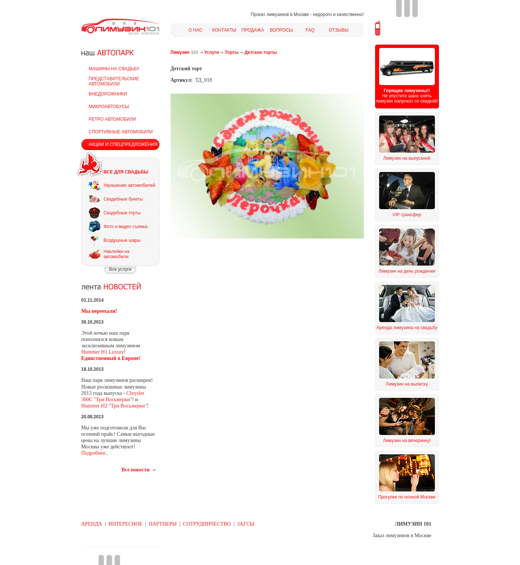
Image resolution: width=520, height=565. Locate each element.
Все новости (136, 470)
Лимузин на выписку (407, 384)
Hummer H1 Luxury (102, 352)
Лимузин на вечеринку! (407, 440)
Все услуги (120, 269)
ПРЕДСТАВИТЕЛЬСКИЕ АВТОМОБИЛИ (114, 81)
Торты (232, 52)
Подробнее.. (94, 453)
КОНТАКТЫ (224, 30)
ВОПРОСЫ (281, 30)
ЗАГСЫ (246, 524)
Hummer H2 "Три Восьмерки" (114, 406)
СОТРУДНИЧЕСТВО (207, 524)
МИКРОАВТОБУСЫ (109, 106)
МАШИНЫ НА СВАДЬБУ (114, 68)
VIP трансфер (407, 214)
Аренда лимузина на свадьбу (407, 327)
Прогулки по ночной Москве (406, 497)
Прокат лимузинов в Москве (280, 14)
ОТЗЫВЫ (338, 30)
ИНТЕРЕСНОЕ (126, 524)
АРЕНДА (91, 524)
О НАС (195, 30)
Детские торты (261, 52)
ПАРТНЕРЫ (163, 524)
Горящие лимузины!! (407, 90)
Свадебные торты (122, 212)
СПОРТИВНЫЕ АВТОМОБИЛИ (121, 131)
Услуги (211, 52)
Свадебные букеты (123, 199)
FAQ (310, 30)
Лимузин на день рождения (406, 271)
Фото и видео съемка (126, 226)
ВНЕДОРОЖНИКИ (108, 94)
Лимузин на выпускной (406, 158)
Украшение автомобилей (129, 185)
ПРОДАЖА (253, 30)
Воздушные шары (122, 240)
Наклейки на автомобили (117, 254)
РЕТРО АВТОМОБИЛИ (112, 119)
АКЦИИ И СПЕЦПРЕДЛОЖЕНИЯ (123, 144)
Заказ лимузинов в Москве (401, 535)
